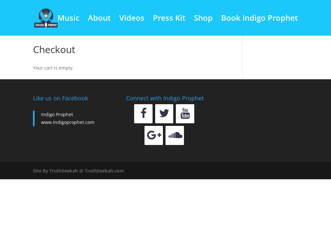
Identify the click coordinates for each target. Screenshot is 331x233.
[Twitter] (164, 113)
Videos (131, 19)
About (99, 19)
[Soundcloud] (175, 135)
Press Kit (169, 19)
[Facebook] (143, 113)
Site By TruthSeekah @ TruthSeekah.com (78, 171)
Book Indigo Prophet (259, 19)
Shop (203, 19)
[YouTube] (185, 113)
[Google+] (153, 135)
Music (69, 19)
